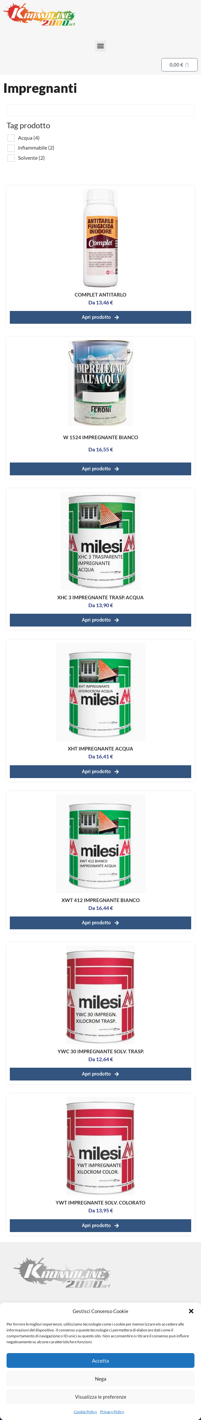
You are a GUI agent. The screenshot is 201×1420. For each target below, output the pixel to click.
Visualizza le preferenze (100, 1397)
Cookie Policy (85, 1411)
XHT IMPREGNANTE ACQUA (100, 748)
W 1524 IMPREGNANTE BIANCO (100, 437)
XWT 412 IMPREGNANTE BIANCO (101, 900)
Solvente (31, 157)
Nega (100, 1379)
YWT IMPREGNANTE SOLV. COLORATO (100, 1202)
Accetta (100, 1361)
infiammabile (36, 147)
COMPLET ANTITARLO (100, 295)
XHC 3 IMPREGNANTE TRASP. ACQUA (100, 597)
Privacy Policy (112, 1411)
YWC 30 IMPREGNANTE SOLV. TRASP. (101, 1051)
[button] (191, 1311)
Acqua (29, 137)
